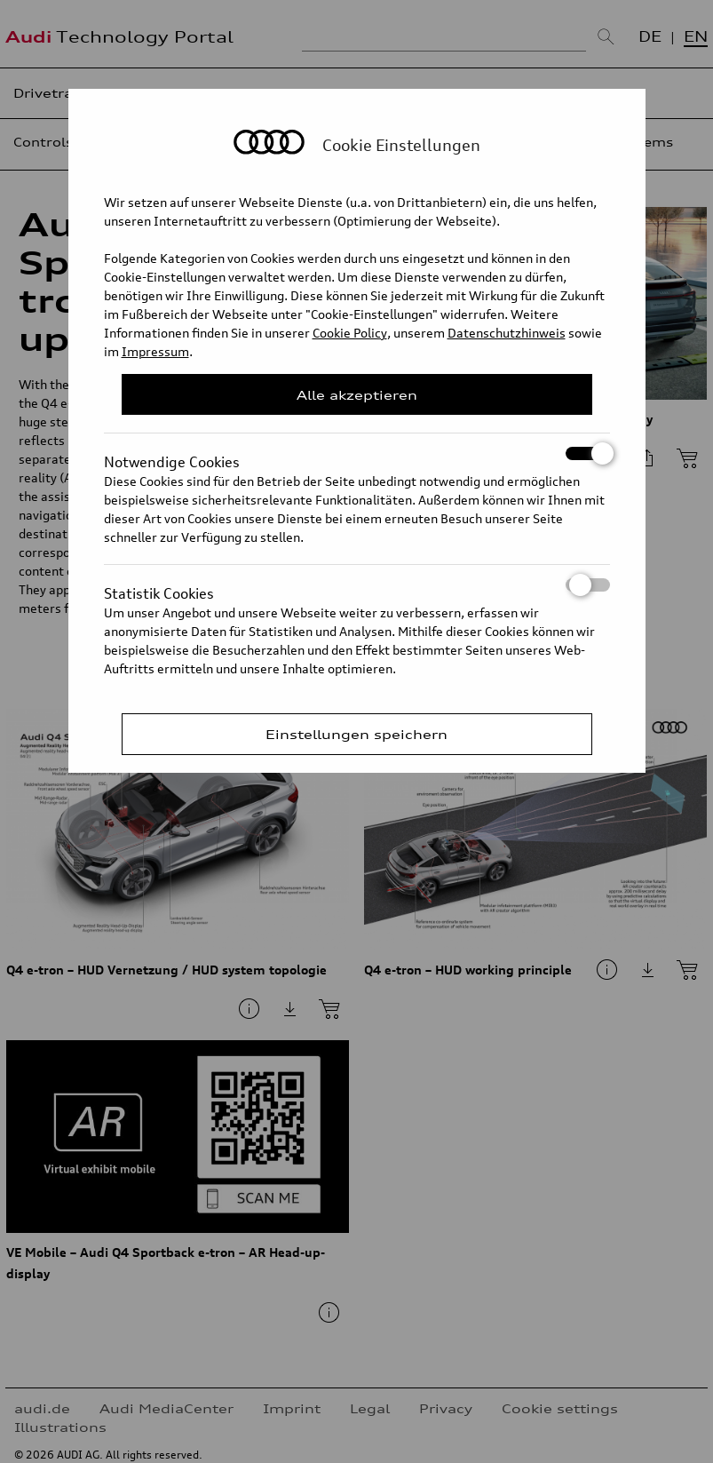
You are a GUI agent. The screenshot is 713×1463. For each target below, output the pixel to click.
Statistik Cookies (357, 585)
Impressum (155, 351)
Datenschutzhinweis (507, 332)
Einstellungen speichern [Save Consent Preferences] (356, 734)
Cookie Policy (350, 332)
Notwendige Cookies (357, 453)
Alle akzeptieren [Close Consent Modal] (357, 394)
